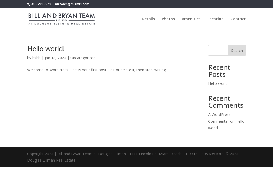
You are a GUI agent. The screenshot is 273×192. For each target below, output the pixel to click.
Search (237, 50)
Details (148, 19)
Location (215, 19)
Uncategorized (82, 57)
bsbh (36, 57)
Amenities (191, 19)
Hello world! (46, 48)
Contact (238, 19)
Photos (168, 19)
